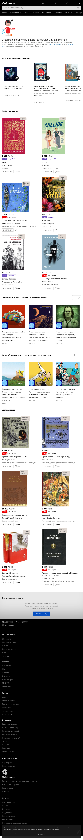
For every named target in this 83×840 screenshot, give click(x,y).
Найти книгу (41, 613)
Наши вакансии (8, 766)
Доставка (6, 809)
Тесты (4, 741)
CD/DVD (68, 13)
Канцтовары (47, 13)
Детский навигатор (10, 727)
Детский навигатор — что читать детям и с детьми (26, 355)
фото (23, 119)
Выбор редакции (10, 111)
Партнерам (7, 762)
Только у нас (7, 711)
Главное (27, 13)
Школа (36, 13)
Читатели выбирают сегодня (16, 58)
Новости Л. (6, 745)
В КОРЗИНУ (8, 172)
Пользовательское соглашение (15, 823)
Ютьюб (5, 645)
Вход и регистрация (10, 784)
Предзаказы (7, 714)
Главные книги (8, 700)
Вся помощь (7, 819)
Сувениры (79, 13)
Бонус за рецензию (10, 704)
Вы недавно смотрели (13, 598)
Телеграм (6, 656)
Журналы (6, 672)
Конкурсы (6, 748)
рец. (26, 183)
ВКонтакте (6, 639)
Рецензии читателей (10, 731)
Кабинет (5, 791)
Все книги (6, 665)
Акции (5, 697)
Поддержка (7, 812)
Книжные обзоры (9, 734)
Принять (41, 834)
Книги (4, 13)
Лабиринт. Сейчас (9, 724)
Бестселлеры (8, 409)
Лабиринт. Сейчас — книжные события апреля (25, 297)
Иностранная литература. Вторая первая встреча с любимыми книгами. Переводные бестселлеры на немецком (13, 394)
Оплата (5, 806)
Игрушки (58, 13)
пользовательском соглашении (21, 829)
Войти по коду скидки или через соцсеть (19, 781)
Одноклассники (9, 649)
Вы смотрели (7, 788)
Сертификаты (7, 707)
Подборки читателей (11, 738)
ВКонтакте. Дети (9, 642)
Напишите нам (8, 816)
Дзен (4, 652)
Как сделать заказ (9, 802)
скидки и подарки (55, 44)
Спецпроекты (8, 751)
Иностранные (15, 13)
